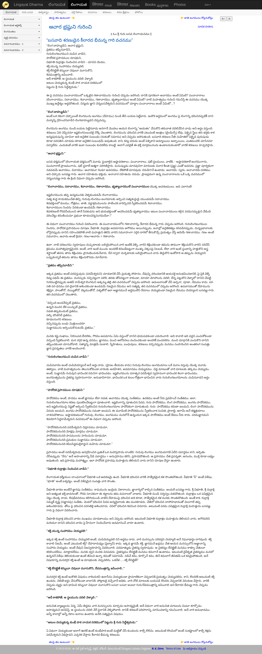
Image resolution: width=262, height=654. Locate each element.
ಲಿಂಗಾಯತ (56, 4)
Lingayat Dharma (28, 4)
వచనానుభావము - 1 (22, 44)
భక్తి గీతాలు (77, 12)
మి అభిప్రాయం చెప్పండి (194, 648)
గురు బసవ (27, 12)
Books (156, 4)
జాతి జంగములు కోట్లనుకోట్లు (198, 17)
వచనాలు (92, 12)
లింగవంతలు (22, 31)
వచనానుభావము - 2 (22, 50)
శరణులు (107, 12)
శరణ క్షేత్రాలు (123, 12)
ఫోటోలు (139, 12)
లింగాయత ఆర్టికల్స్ (22, 25)
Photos (180, 4)
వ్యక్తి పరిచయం (22, 37)
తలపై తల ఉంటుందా (60, 17)
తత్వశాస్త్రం (43, 12)
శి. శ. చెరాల (158, 648)
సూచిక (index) (205, 26)
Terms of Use (173, 648)
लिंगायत (102, 4)
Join (207, 4)
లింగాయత (79, 4)
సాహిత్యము (60, 12)
